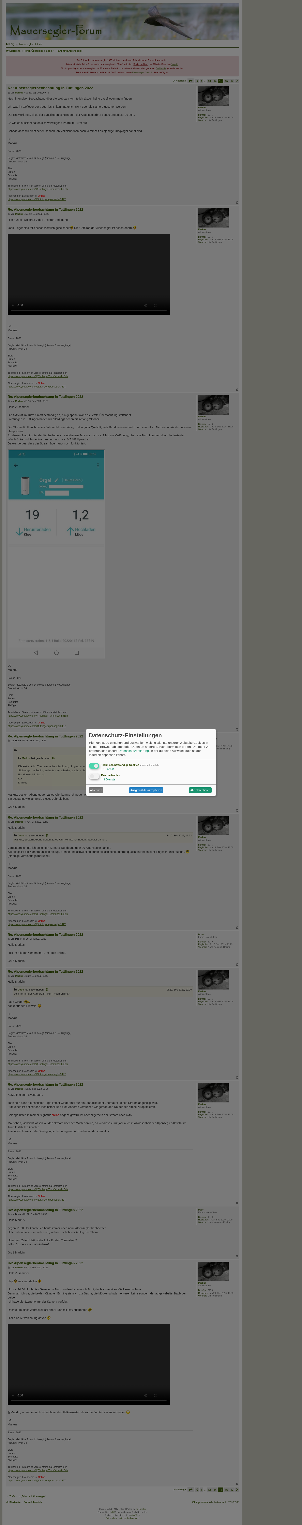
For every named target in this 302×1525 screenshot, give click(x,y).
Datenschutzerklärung (133, 750)
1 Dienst (107, 769)
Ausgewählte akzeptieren (146, 790)
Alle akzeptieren (200, 790)
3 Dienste (108, 779)
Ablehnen (96, 790)
